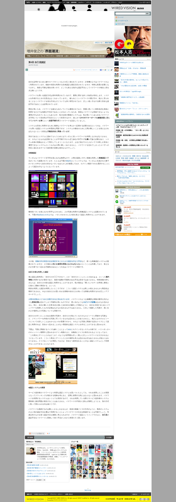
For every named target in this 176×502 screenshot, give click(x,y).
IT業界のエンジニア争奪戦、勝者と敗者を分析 (131, 75)
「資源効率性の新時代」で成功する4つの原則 (132, 115)
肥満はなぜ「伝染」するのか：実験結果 (130, 69)
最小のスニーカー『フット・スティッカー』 (131, 110)
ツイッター (121, 24)
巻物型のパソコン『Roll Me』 (126, 104)
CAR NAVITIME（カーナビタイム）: (125, 167)
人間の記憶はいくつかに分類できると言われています (49, 299)
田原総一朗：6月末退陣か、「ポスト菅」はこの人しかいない (132, 131)
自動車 (131, 158)
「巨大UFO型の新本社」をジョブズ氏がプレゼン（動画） (131, 81)
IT (26, 69)
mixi (69, 329)
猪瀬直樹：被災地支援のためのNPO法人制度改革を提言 (132, 136)
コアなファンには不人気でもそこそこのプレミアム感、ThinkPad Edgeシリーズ (132, 126)
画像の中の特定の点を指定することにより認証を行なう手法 (58, 261)
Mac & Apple (126, 160)
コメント (94, 69)
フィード (77, 70)
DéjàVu (68, 161)
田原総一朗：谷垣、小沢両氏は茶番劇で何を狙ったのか (132, 141)
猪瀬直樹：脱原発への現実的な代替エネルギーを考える (132, 146)
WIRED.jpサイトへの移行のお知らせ (128, 63)
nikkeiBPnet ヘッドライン (124, 121)
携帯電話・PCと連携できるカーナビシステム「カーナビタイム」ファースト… (133, 172)
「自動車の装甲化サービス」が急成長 (129, 98)
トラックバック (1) (86, 69)
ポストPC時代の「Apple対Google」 (128, 92)
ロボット (118, 156)
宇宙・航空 (124, 158)
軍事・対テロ (136, 156)
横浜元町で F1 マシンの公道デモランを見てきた (133, 196)
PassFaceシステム (43, 215)
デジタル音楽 (135, 160)
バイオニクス (126, 156)
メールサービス (123, 20)
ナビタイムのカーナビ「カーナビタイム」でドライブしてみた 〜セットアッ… (133, 182)
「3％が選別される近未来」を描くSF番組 (130, 87)
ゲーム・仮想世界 (140, 158)
